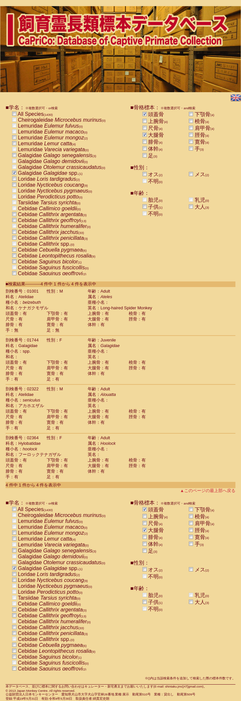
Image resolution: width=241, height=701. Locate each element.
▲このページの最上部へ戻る (207, 490)
